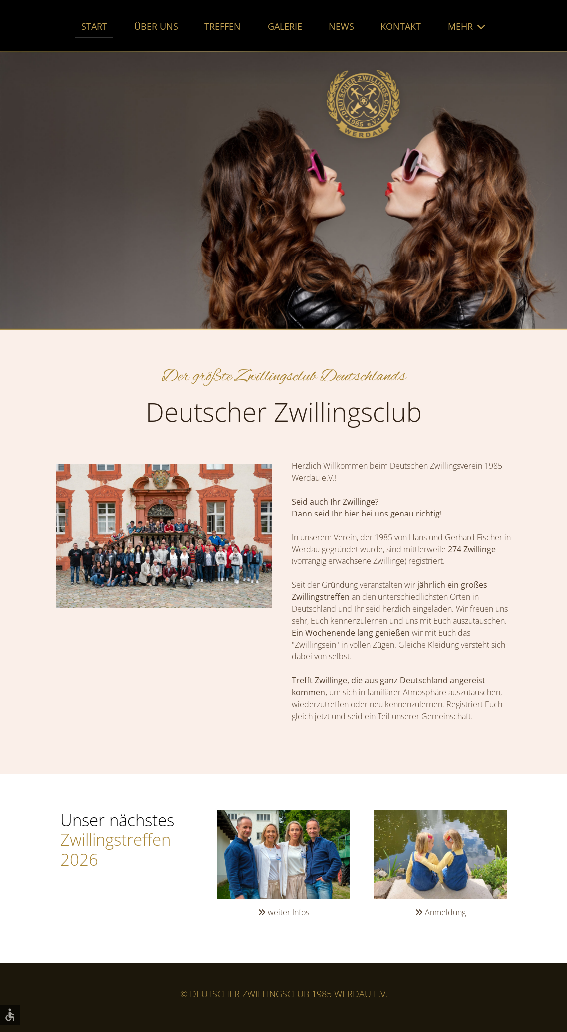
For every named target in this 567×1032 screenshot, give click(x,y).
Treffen (222, 26)
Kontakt (400, 26)
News (341, 26)
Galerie (285, 26)
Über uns (156, 26)
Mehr (460, 26)
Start (94, 26)
